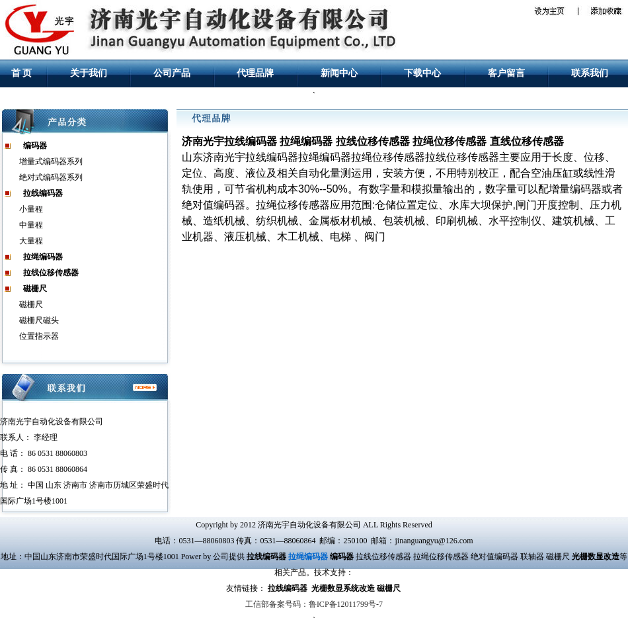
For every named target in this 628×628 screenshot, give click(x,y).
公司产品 (171, 73)
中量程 (31, 225)
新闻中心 (339, 73)
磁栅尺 (31, 304)
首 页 (21, 73)
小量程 (31, 209)
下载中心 (422, 73)
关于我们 (88, 73)
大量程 (31, 241)
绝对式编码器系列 (51, 177)
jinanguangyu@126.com (434, 540)
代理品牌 (255, 73)
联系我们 (589, 73)
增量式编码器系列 (51, 161)
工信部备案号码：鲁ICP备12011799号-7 (314, 604)
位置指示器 (39, 336)
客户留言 (506, 73)
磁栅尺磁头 (39, 320)
